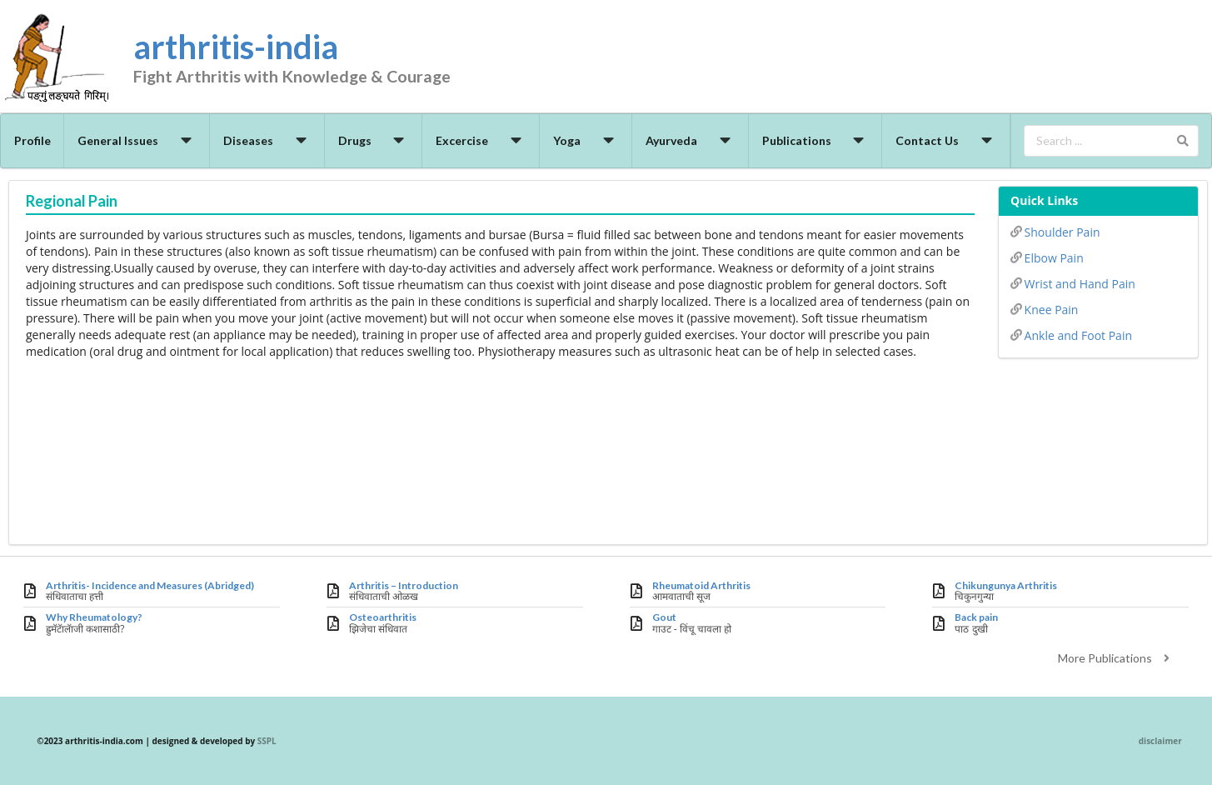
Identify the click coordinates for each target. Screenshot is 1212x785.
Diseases (267, 140)
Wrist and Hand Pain (1072, 282)
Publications (816, 140)
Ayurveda (691, 140)
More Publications (1116, 658)
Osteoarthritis (382, 617)
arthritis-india (320, 59)
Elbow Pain (1047, 257)
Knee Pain (1044, 308)
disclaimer (1160, 741)
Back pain (976, 617)
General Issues (137, 140)
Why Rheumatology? (94, 617)
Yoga (586, 140)
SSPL (267, 741)
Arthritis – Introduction (403, 586)
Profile (32, 140)
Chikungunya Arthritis (1006, 586)
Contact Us (946, 140)
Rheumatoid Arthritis (701, 586)
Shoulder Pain (1055, 231)
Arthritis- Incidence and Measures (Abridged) (150, 586)
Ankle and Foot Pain (1071, 334)
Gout (664, 617)
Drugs (374, 140)
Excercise (481, 140)
